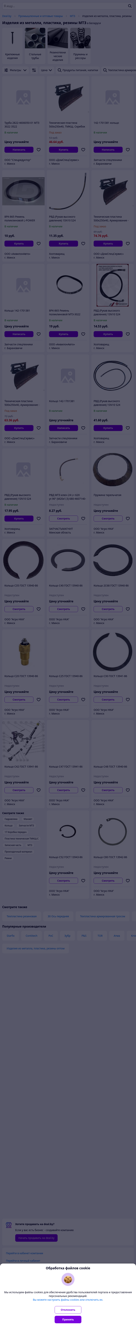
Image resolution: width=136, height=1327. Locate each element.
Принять (68, 1319)
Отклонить (68, 1310)
